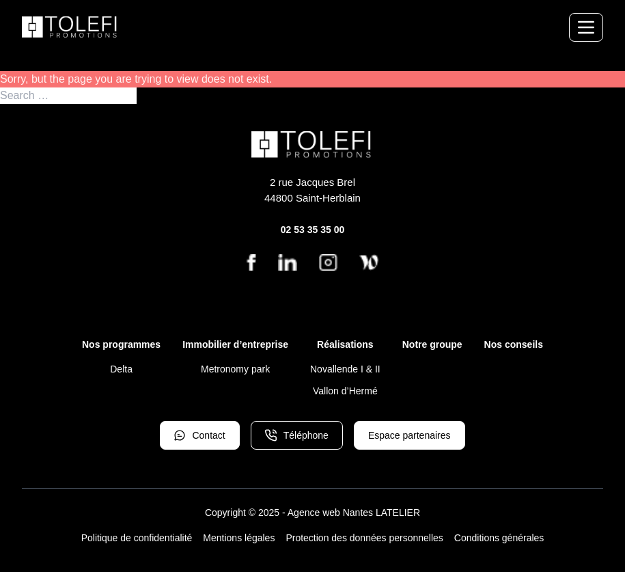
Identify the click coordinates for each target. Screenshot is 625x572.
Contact (199, 435)
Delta (121, 369)
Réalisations (345, 344)
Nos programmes (121, 344)
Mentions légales (239, 537)
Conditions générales (499, 537)
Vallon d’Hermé (345, 390)
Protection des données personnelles (364, 537)
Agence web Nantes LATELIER (354, 512)
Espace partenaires (409, 435)
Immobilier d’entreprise (235, 344)
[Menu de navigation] (586, 27)
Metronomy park (235, 369)
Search (154, 95)
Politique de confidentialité (137, 537)
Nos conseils (513, 344)
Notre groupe (432, 344)
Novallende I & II (345, 369)
